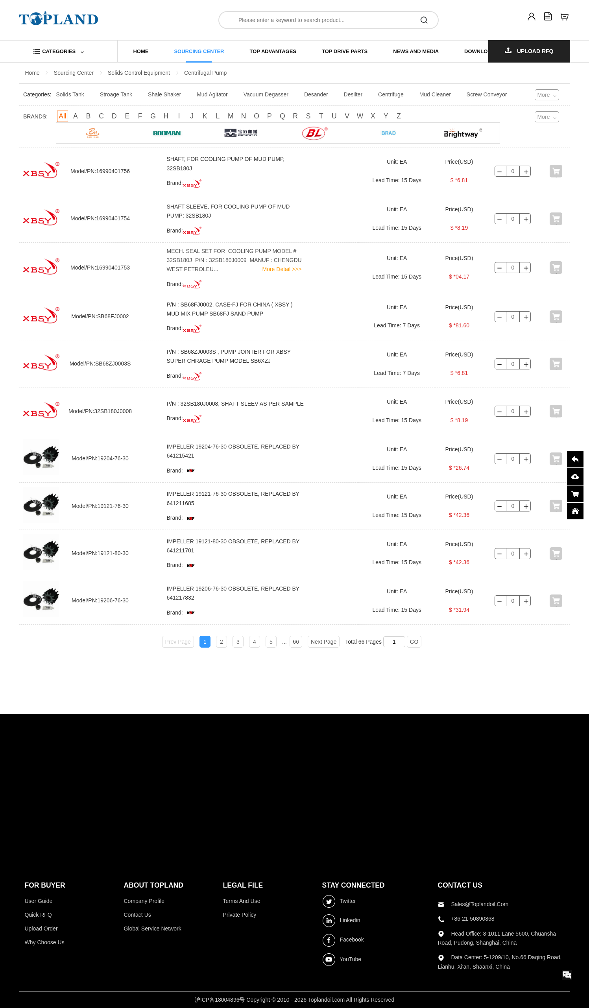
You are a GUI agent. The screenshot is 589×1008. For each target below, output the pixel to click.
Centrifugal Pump (205, 73)
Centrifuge (391, 94)
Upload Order (41, 928)
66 (296, 642)
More (543, 95)
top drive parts (344, 51)
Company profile (144, 901)
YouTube (342, 959)
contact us (460, 885)
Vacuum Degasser (266, 94)
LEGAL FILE (243, 885)
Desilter (353, 94)
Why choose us (45, 942)
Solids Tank (70, 94)
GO (414, 642)
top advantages (273, 51)
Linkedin (341, 920)
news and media (416, 51)
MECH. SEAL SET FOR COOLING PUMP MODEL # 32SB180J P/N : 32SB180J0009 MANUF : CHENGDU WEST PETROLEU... (234, 260)
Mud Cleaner (435, 94)
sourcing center (199, 51)
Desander (316, 94)
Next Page (323, 642)
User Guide (39, 901)
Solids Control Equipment (139, 73)
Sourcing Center (74, 73)
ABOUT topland (153, 885)
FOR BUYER (45, 885)
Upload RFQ (529, 50)
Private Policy (240, 915)
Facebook (343, 940)
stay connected (353, 885)
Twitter (339, 901)
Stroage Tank (116, 94)
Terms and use (241, 901)
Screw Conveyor (487, 94)
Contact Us (137, 915)
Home (32, 73)
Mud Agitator (212, 94)
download (479, 51)
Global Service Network (152, 928)
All (62, 116)
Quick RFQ (38, 915)
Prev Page (178, 642)
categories (59, 51)
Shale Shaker (164, 94)
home (140, 51)
